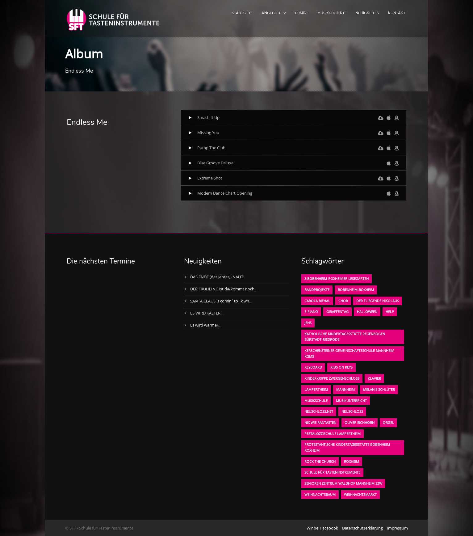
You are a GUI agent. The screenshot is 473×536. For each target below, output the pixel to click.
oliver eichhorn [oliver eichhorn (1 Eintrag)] (360, 422)
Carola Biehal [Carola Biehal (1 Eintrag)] (317, 300)
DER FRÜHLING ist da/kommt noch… (223, 289)
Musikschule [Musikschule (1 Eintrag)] (316, 400)
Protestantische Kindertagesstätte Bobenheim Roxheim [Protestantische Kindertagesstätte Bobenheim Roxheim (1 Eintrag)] (347, 447)
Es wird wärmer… (205, 325)
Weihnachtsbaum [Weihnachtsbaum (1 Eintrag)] (320, 494)
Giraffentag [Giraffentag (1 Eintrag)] (337, 311)
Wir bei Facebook (322, 528)
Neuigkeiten (367, 13)
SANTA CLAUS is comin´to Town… (221, 301)
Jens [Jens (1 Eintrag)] (308, 322)
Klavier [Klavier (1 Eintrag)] (374, 378)
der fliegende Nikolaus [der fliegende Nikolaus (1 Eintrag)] (377, 300)
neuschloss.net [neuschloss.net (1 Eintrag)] (318, 411)
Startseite (242, 13)
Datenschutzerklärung (362, 528)
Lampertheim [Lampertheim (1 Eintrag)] (316, 389)
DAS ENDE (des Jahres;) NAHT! (217, 277)
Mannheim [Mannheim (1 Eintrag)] (345, 389)
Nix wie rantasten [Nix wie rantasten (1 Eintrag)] (320, 422)
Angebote (271, 13)
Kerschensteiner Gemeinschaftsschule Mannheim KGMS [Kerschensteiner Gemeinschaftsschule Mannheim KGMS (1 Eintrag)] (349, 353)
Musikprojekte (332, 13)
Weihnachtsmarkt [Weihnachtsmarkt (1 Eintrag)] (360, 494)
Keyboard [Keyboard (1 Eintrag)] (313, 367)
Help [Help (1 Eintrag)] (390, 311)
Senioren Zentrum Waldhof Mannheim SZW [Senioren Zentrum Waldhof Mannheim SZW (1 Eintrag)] (343, 483)
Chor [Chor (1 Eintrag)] (343, 300)
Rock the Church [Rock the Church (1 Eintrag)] (320, 461)
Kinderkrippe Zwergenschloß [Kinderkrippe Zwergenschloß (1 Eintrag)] (331, 378)
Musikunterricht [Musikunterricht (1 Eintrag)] (351, 400)
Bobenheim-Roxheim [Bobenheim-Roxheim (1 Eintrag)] (356, 289)
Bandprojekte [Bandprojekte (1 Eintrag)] (316, 289)
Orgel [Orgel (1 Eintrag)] (388, 422)
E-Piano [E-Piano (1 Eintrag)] (311, 311)
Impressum (397, 528)
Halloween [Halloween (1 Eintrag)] (367, 311)
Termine (301, 13)
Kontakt (396, 13)
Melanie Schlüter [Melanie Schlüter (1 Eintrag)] (379, 389)
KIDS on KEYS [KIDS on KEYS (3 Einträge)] (341, 367)
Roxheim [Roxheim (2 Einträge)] (351, 461)
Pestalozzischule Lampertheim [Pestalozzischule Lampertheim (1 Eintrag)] (332, 433)
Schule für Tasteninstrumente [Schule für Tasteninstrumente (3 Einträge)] (332, 472)
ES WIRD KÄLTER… (207, 313)
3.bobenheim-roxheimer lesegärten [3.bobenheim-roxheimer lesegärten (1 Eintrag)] (336, 278)
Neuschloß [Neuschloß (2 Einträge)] (352, 411)
